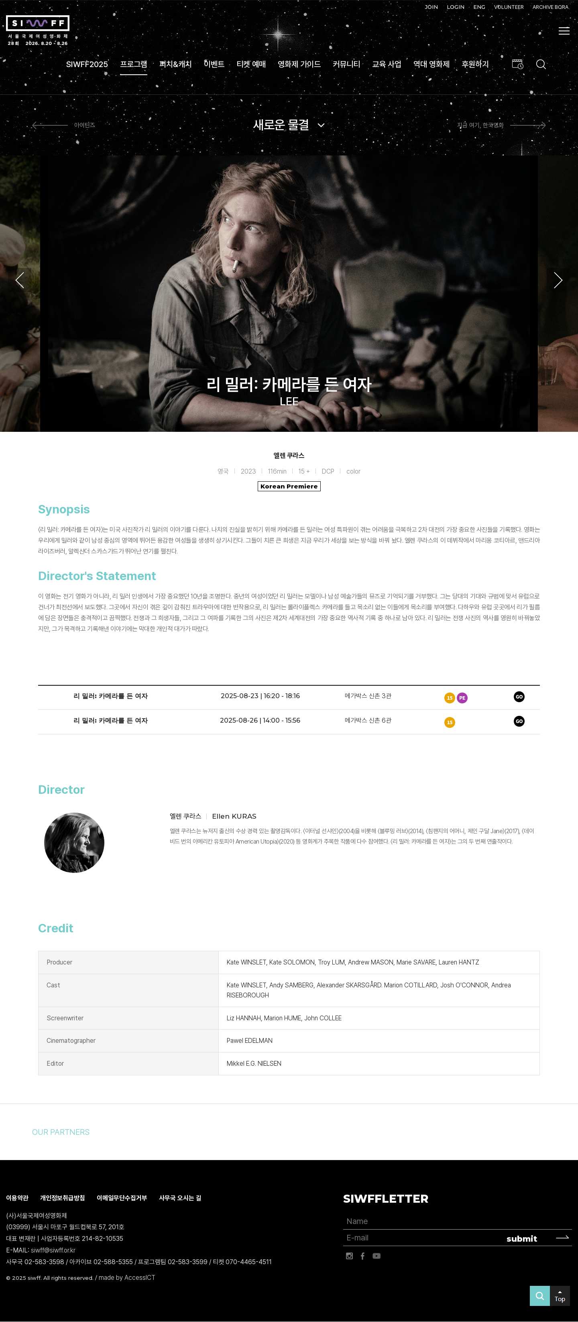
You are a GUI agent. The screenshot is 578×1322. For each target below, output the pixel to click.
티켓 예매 (251, 64)
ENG (479, 7)
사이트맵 (564, 31)
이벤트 (214, 64)
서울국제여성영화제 (37, 30)
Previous (19, 280)
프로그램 (133, 64)
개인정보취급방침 (62, 1198)
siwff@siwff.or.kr (53, 1250)
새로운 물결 (281, 125)
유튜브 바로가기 (376, 1256)
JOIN (431, 7)
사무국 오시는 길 (180, 1198)
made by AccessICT (127, 1277)
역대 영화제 (431, 64)
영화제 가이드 (299, 64)
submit (522, 1239)
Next (558, 280)
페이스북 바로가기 (363, 1256)
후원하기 (475, 64)
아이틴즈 (84, 125)
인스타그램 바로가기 (349, 1256)
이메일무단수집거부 (122, 1198)
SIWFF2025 (87, 64)
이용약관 (17, 1198)
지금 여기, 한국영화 (480, 125)
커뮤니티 (346, 64)
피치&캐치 (175, 64)
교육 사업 (386, 64)
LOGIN (455, 7)
